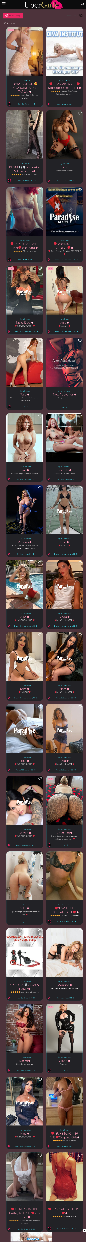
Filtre (15, 15)
